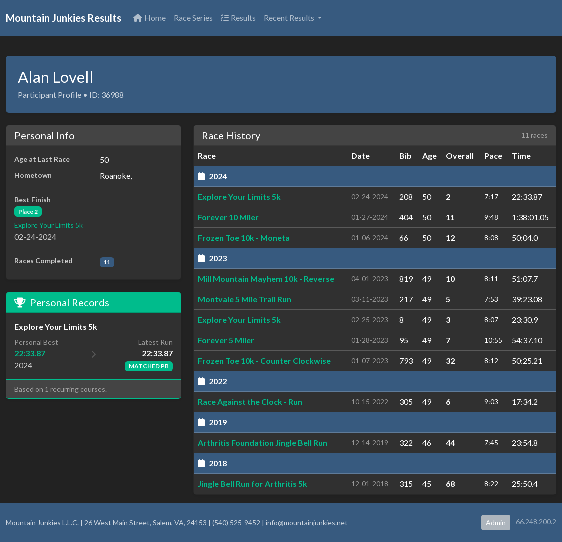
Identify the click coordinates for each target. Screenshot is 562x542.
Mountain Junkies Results (63, 18)
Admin (496, 522)
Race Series (193, 17)
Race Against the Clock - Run (250, 401)
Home (149, 17)
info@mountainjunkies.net (307, 522)
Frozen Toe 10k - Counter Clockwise (264, 360)
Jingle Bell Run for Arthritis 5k (252, 483)
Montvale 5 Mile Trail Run (244, 299)
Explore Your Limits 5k (48, 225)
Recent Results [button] (290, 17)
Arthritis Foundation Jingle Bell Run (262, 442)
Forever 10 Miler (228, 217)
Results (238, 17)
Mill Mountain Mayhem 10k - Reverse (266, 278)
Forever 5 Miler (226, 340)
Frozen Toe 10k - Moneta (244, 237)
